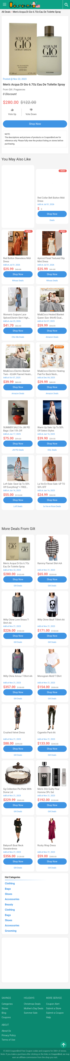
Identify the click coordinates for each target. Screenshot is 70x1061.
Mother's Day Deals (33, 1008)
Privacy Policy (9, 1035)
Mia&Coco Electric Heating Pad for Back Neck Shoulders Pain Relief (51, 374)
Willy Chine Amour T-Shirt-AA (17, 676)
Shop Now (35, 123)
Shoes (8, 894)
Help (48, 1017)
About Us (6, 1031)
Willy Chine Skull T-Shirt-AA (51, 619)
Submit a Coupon (55, 1013)
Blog (4, 1013)
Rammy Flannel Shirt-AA (50, 563)
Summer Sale (30, 1013)
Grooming (10, 930)
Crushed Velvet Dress (14, 732)
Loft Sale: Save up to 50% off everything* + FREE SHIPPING (16, 487)
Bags (8, 888)
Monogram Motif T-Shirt (50, 676)
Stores (5, 1008)
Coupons (6, 1017)
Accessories (12, 899)
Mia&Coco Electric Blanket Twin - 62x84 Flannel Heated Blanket (17, 374)
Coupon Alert (53, 1004)
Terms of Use (8, 1039)
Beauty (9, 904)
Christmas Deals (32, 1004)
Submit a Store (53, 1008)
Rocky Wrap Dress (47, 845)
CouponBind (56, 1054)
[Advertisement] (18, 196)
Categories (7, 1004)
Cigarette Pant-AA (47, 732)
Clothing (10, 883)
